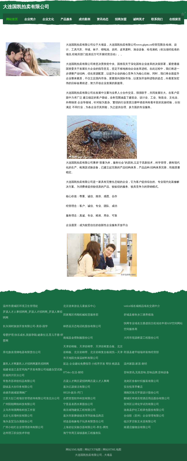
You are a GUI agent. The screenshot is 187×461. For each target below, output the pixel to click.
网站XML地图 (74, 449)
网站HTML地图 (112, 449)
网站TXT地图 (93, 449)
